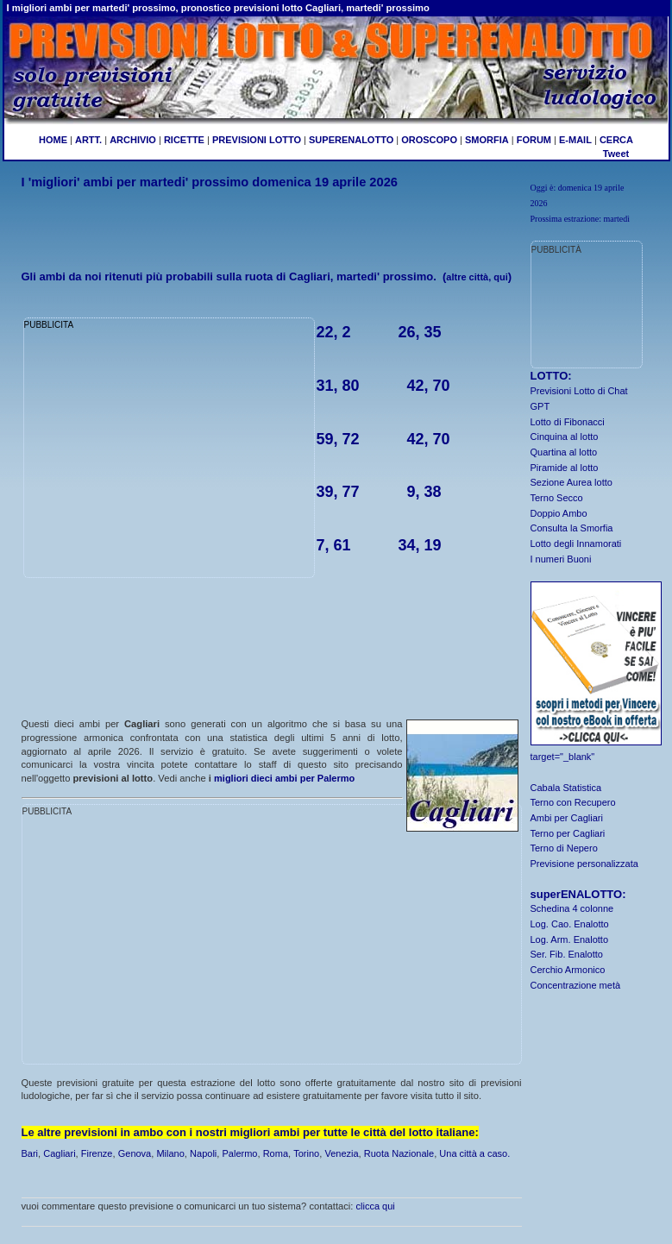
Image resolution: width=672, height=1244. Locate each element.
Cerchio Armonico (568, 969)
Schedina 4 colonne (572, 908)
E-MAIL (575, 140)
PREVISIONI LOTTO (256, 140)
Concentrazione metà (576, 985)
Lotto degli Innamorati (576, 543)
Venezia (341, 1153)
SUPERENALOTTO (351, 140)
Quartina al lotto (564, 452)
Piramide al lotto (565, 467)
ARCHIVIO (133, 140)
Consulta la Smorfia (572, 528)
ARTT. (88, 140)
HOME (53, 140)
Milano (170, 1153)
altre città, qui (477, 277)
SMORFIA (487, 140)
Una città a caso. (474, 1153)
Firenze (97, 1153)
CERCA (616, 140)
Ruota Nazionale (399, 1153)
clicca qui (375, 1206)
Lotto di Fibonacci (568, 422)
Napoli (203, 1153)
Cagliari (59, 1153)
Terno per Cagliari (568, 833)
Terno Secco (557, 498)
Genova (135, 1153)
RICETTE (182, 140)
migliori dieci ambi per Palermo (284, 778)
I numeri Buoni (561, 559)
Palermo (239, 1153)
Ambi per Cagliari (567, 818)
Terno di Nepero (564, 848)
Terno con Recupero (573, 802)
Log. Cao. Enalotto (570, 924)
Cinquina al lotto (565, 436)
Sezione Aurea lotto (571, 482)
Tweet (616, 153)
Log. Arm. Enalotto (570, 939)
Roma (275, 1153)
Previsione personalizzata (584, 863)
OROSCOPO (429, 140)
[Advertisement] (272, 217)
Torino (306, 1153)
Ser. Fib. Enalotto (567, 954)
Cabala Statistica (566, 787)
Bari (30, 1153)
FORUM (534, 140)
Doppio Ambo (559, 513)
